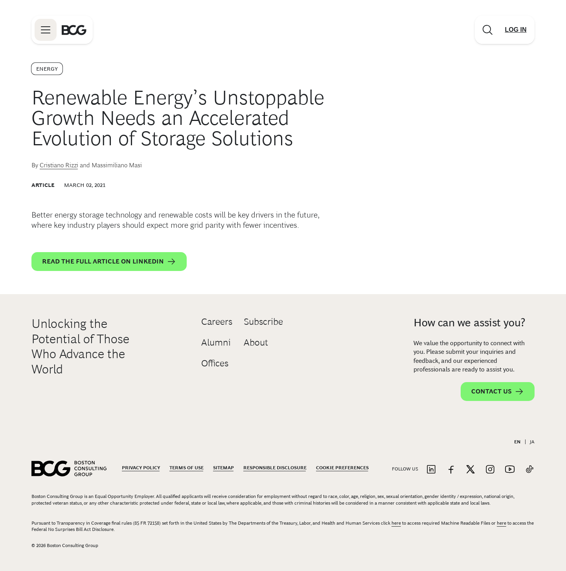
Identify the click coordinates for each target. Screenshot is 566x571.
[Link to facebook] (451, 470)
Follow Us (405, 469)
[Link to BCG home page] (74, 30)
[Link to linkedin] (431, 470)
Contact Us (497, 391)
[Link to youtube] (510, 470)
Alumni (216, 342)
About (256, 342)
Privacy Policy (141, 467)
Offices (214, 363)
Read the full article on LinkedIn (109, 261)
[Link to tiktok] (529, 470)
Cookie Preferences (342, 467)
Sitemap (223, 467)
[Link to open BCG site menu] (46, 29)
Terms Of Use (186, 467)
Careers (216, 321)
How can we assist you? (469, 323)
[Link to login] (515, 30)
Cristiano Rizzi (59, 165)
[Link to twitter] (470, 470)
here (396, 523)
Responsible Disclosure (275, 467)
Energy (47, 69)
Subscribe (263, 321)
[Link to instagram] (490, 470)
